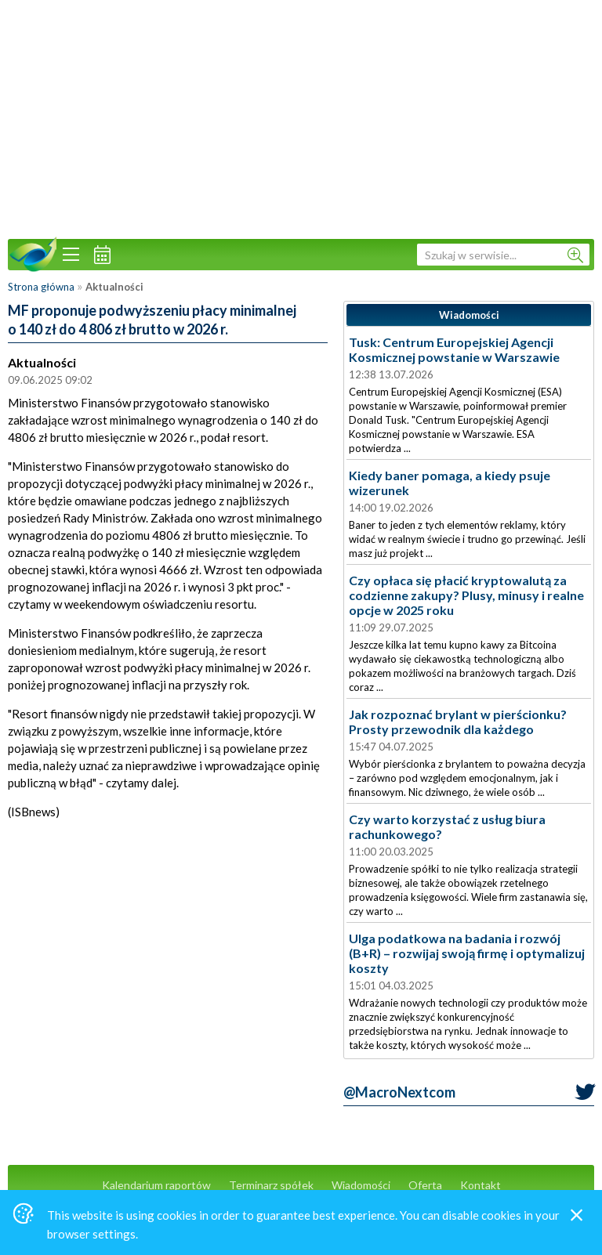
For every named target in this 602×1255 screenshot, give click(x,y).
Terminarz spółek (271, 1185)
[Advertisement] (301, 117)
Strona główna (41, 286)
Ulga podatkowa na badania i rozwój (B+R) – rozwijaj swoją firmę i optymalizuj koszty (467, 953)
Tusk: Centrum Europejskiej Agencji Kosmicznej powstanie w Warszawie (454, 349)
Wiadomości (361, 1185)
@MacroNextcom (399, 1092)
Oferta (425, 1185)
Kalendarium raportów (156, 1185)
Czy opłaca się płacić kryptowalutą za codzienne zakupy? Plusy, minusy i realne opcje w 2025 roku (466, 595)
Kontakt (480, 1185)
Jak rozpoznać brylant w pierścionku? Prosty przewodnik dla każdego (458, 721)
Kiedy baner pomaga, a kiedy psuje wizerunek (449, 482)
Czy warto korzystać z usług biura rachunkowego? (447, 826)
